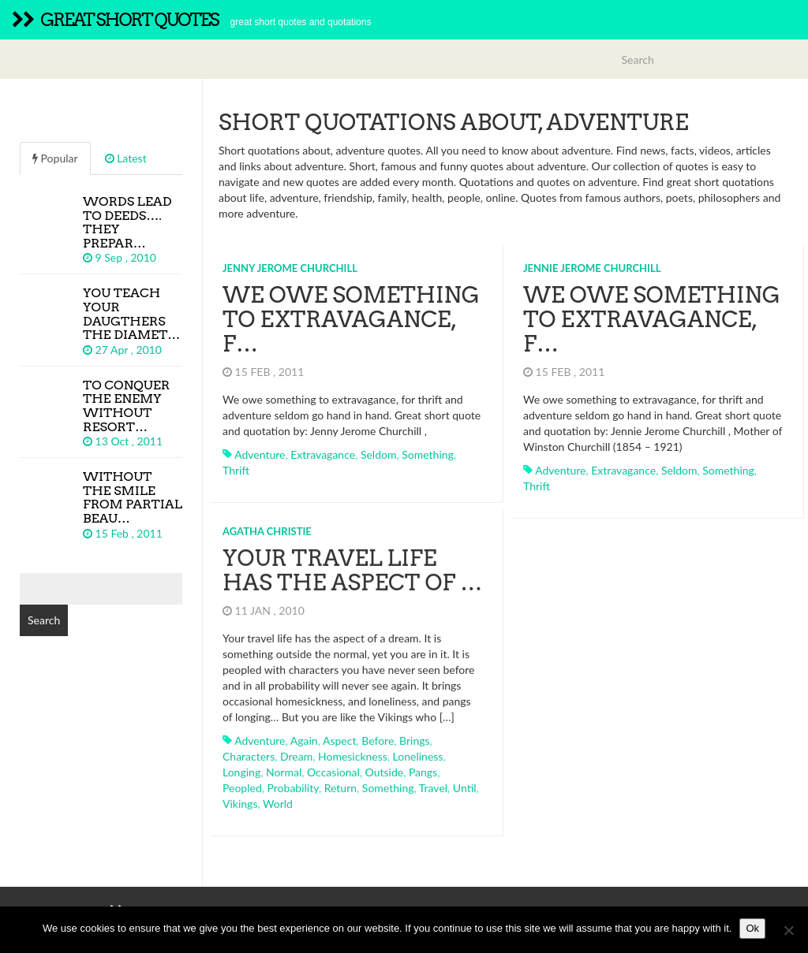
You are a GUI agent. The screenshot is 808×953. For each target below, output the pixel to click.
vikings (240, 797)
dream (296, 750)
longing (241, 765)
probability (293, 781)
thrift (236, 470)
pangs (423, 765)
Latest (126, 158)
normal (283, 765)
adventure (259, 454)
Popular (55, 158)
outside (384, 765)
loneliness (418, 750)
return (340, 781)
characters (249, 750)
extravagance (322, 454)
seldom (379, 454)
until (465, 781)
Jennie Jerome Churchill (591, 268)
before (377, 734)
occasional (333, 765)
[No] (788, 930)
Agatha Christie (267, 525)
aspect (339, 734)
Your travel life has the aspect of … (352, 564)
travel (433, 781)
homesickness (352, 750)
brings (414, 734)
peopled (242, 781)
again (304, 734)
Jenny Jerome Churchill (290, 268)
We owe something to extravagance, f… (351, 319)
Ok (752, 928)
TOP (774, 904)
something (428, 454)
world (278, 797)
